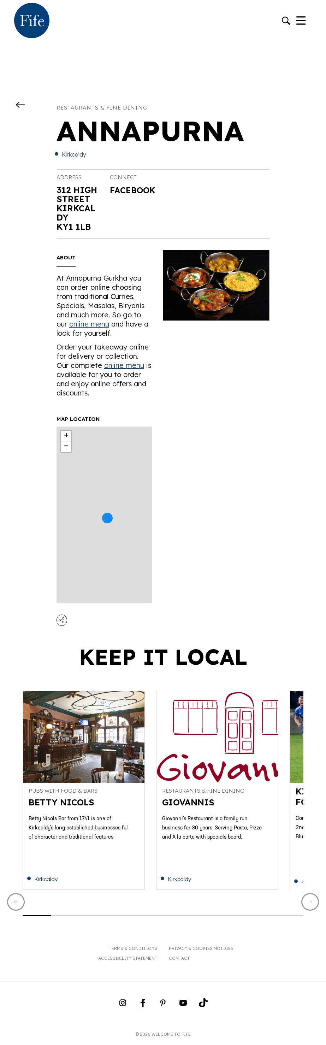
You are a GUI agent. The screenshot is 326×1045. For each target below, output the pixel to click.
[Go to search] (286, 21)
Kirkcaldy (74, 154)
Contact (179, 960)
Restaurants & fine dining (102, 107)
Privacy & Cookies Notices (201, 950)
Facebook (133, 190)
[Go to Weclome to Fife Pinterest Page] (163, 1006)
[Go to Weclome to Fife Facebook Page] (142, 1006)
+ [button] (66, 436)
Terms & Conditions (133, 950)
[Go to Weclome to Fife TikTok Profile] (203, 1006)
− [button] (66, 446)
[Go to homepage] (31, 21)
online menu (89, 323)
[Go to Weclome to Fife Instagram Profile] (122, 1006)
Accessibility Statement (128, 960)
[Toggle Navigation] (301, 21)
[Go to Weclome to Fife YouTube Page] (183, 1006)
